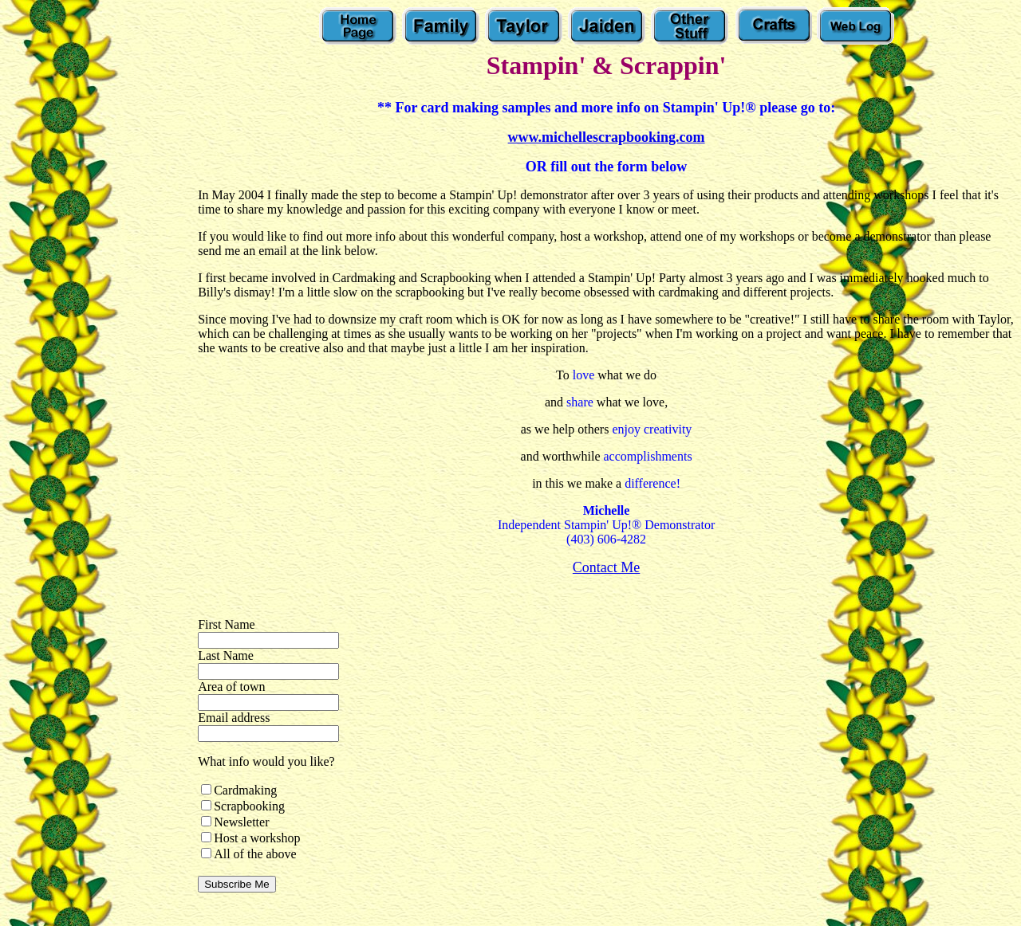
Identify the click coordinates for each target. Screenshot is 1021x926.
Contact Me (606, 567)
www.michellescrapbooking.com (606, 137)
